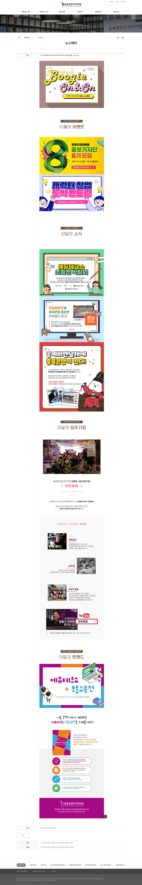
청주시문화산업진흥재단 (71, 865)
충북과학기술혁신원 (89, 865)
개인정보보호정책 (22, 871)
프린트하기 (122, 37)
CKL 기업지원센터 (119, 865)
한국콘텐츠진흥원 (104, 865)
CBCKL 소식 (44, 12)
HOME (111, 1)
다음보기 (21, 865)
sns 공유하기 (118, 37)
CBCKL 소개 (26, 12)
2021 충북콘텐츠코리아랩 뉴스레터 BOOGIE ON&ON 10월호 (57, 847)
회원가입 (123, 1)
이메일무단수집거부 (39, 871)
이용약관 (53, 871)
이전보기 (19, 865)
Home (17, 36)
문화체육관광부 (34, 865)
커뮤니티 (116, 12)
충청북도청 (46, 865)
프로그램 (62, 12)
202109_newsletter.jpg (48, 828)
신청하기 (80, 12)
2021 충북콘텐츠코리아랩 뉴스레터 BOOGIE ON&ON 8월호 (57, 843)
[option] (34, 865)
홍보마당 (98, 12)
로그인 (117, 1)
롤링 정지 (23, 865)
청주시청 (56, 865)
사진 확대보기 (105, 816)
